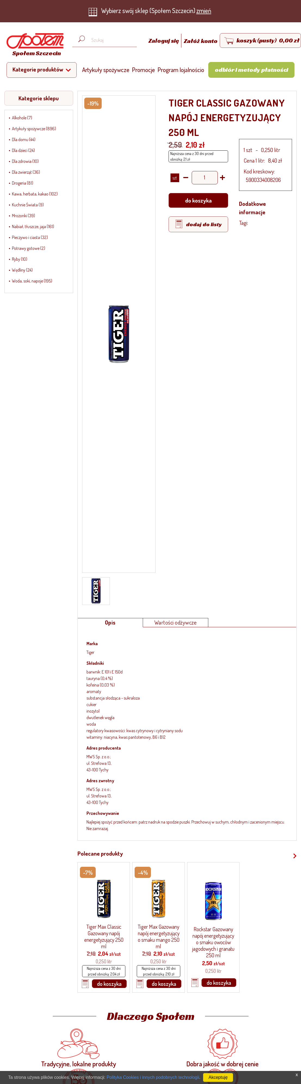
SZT (174, 178)
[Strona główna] (34, 45)
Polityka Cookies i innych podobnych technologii (153, 1077)
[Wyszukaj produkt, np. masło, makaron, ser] (109, 40)
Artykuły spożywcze (105, 69)
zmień (203, 10)
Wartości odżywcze (175, 622)
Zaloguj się (164, 41)
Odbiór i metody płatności (251, 69)
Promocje (143, 69)
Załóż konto (201, 41)
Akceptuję (218, 1077)
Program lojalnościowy (184, 69)
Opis (110, 622)
